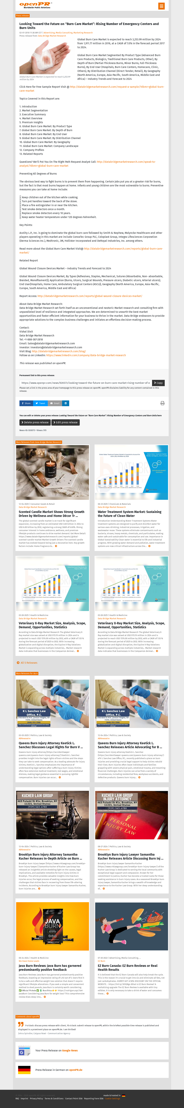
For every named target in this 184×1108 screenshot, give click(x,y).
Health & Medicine (39, 615)
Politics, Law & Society (41, 735)
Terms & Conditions (54, 1098)
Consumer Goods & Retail (42, 504)
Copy (158, 382)
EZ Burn (101, 961)
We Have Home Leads (29, 961)
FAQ (17, 1098)
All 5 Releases (26, 662)
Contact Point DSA (73, 1098)
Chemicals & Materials (120, 504)
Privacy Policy (36, 1098)
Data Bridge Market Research (52, 36)
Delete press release (35, 422)
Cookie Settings (112, 1098)
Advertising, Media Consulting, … (125, 958)
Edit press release (66, 422)
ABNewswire (24, 738)
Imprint (24, 1098)
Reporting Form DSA (93, 1098)
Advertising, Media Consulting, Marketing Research (68, 32)
